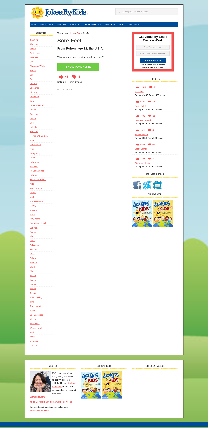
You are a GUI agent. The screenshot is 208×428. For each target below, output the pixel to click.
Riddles (33, 250)
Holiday (33, 176)
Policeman (35, 246)
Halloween (35, 163)
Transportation (36, 307)
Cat (31, 80)
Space (33, 281)
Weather (34, 320)
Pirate (32, 241)
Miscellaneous (36, 202)
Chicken (33, 84)
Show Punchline (80, 68)
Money (33, 207)
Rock (32, 255)
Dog (32, 124)
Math (32, 198)
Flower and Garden (39, 137)
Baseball (34, 58)
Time (32, 303)
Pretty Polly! (140, 107)
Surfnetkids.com (37, 398)
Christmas (34, 89)
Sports (33, 285)
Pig (31, 237)
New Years (35, 220)
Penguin (33, 228)
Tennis (33, 294)
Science (33, 263)
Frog (32, 150)
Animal (33, 50)
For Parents (35, 146)
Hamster (34, 167)
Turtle (32, 311)
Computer (34, 98)
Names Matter (141, 136)
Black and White (37, 67)
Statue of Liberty (142, 164)
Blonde (33, 71)
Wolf (32, 333)
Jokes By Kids (59, 13)
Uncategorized (36, 316)
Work (32, 338)
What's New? (36, 329)
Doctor (33, 119)
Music (32, 215)
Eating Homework (143, 121)
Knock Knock (36, 189)
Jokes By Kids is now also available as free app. (52, 403)
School (33, 259)
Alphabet (34, 45)
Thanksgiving (36, 298)
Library (33, 194)
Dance (33, 111)
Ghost (32, 159)
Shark (32, 268)
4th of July (34, 41)
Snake (33, 276)
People (33, 233)
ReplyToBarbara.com (39, 411)
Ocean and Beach (38, 224)
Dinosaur (34, 115)
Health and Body (37, 172)
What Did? (35, 324)
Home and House (38, 180)
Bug (78, 34)
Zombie (33, 346)
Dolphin (33, 128)
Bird (32, 63)
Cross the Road (37, 106)
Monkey (33, 211)
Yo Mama (139, 93)
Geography (35, 154)
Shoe (32, 272)
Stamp (33, 289)
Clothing (33, 93)
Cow (32, 102)
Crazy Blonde (141, 150)
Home (72, 34)
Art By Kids (35, 54)
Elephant (34, 132)
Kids (32, 185)
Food (32, 141)
